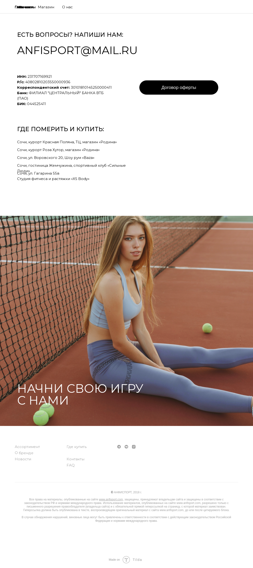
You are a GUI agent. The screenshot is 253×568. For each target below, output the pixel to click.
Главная (22, 7)
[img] (231, 8)
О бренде (24, 452)
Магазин (46, 7)
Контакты (75, 459)
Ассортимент (27, 446)
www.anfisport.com (111, 499)
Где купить (77, 446)
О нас (67, 7)
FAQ (71, 465)
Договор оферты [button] (178, 87)
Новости (23, 459)
